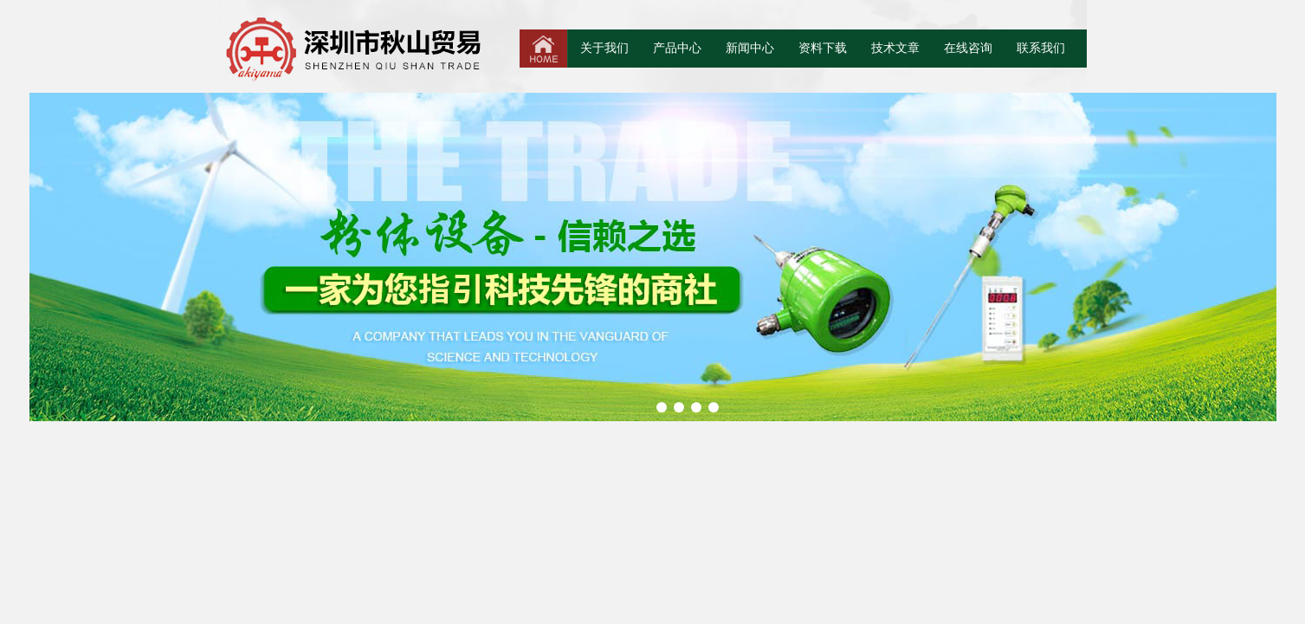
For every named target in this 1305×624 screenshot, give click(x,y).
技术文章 (895, 48)
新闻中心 (750, 48)
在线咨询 (968, 48)
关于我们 (604, 48)
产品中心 (677, 48)
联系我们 (1041, 48)
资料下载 (822, 48)
